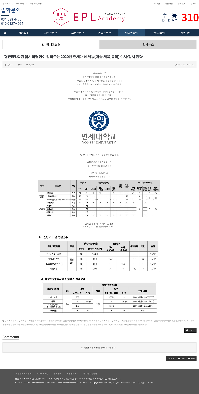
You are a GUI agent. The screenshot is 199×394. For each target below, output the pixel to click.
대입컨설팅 (131, 32)
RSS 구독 (19, 3)
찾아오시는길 (43, 373)
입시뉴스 (148, 44)
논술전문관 (104, 32)
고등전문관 (77, 32)
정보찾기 (182, 3)
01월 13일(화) (35, 3)
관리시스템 (158, 32)
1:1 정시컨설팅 (51, 44)
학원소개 (23, 32)
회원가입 (169, 3)
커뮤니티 (186, 32)
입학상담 (58, 373)
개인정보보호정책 (24, 373)
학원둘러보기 (72, 373)
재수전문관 (50, 32)
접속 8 (194, 3)
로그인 (157, 3)
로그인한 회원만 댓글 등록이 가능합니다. (99, 347)
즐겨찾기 (6, 3)
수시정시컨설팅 (90, 373)
